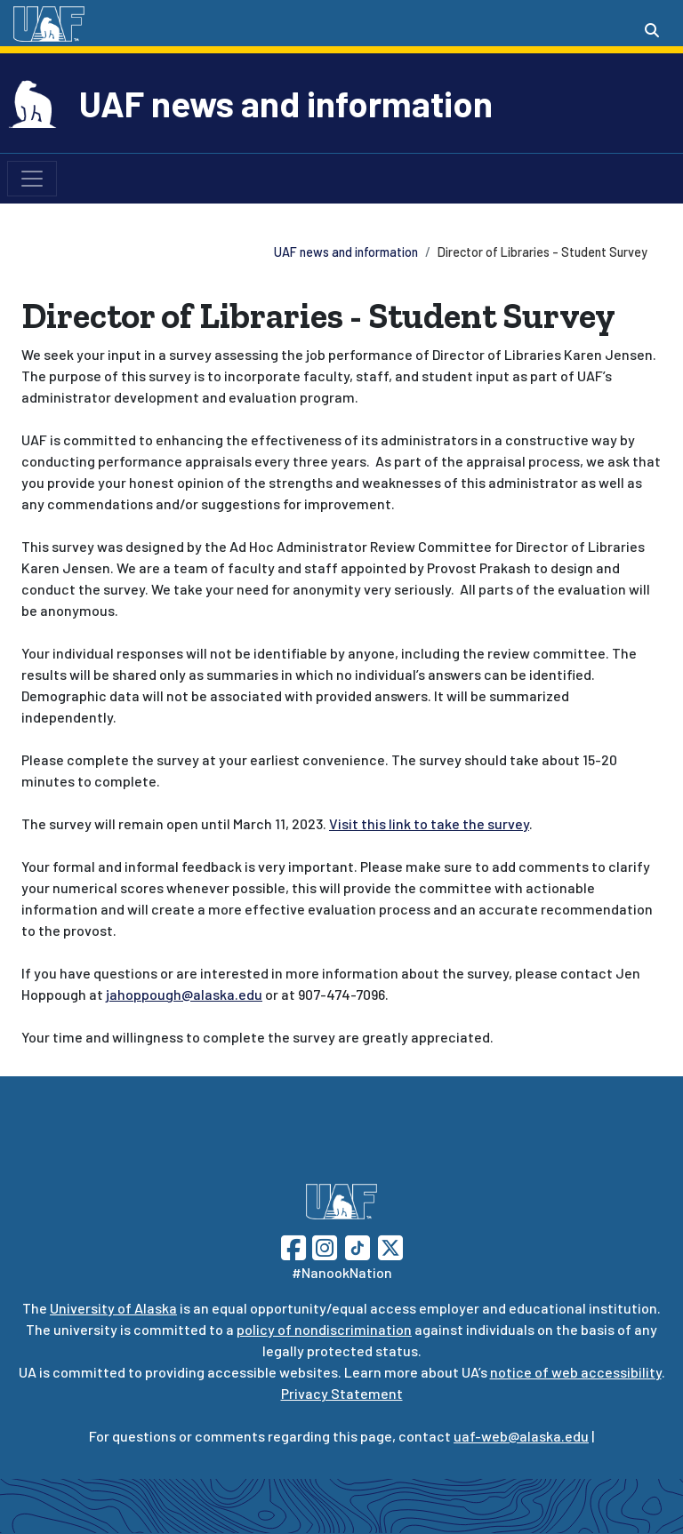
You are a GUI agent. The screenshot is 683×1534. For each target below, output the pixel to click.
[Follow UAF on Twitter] (390, 1245)
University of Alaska (113, 1307)
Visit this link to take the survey (429, 823)
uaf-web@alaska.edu (521, 1435)
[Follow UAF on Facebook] (293, 1245)
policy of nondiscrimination (324, 1329)
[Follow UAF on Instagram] (323, 1245)
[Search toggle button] (652, 30)
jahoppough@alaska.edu (184, 994)
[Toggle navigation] (32, 178)
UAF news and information (286, 103)
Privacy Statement (342, 1393)
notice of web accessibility (576, 1371)
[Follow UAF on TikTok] (357, 1245)
